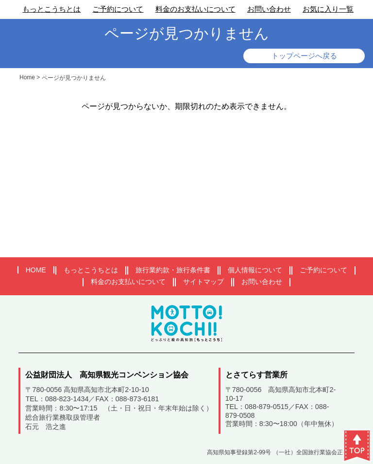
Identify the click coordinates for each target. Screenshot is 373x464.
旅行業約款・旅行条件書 (173, 270)
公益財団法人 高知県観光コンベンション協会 (106, 375)
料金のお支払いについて (195, 9)
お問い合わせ (269, 9)
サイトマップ (203, 282)
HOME (36, 270)
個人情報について (255, 270)
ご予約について (117, 9)
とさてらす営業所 (256, 375)
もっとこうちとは (51, 9)
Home (27, 77)
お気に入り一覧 (328, 9)
